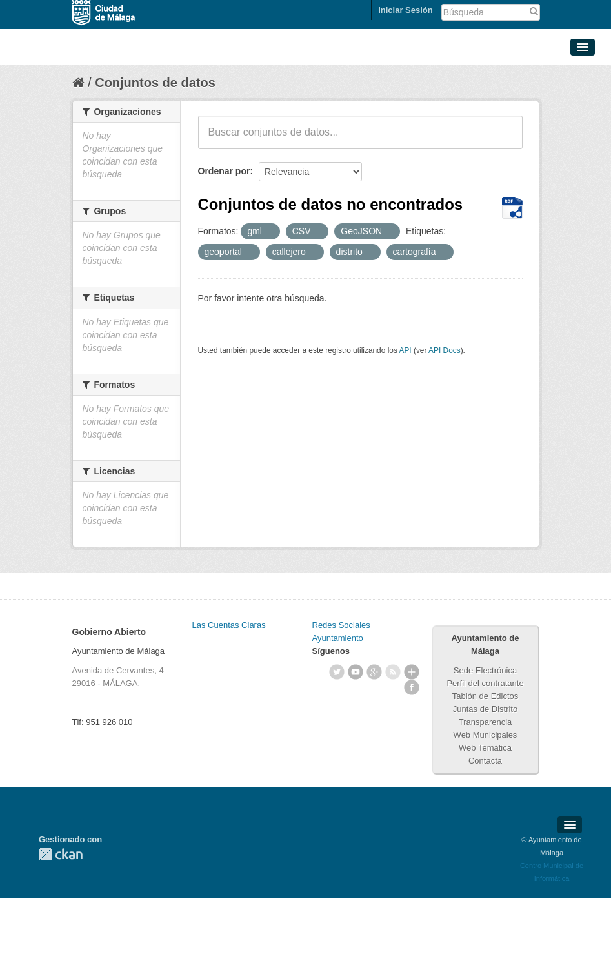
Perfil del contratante (484, 683)
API (405, 350)
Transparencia (485, 722)
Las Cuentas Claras (229, 625)
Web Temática (485, 748)
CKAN (61, 854)
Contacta (485, 760)
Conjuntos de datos (155, 83)
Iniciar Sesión (405, 10)
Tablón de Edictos (485, 696)
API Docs (444, 350)
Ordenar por (224, 171)
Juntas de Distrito (485, 709)
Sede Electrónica (485, 670)
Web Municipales (485, 735)
